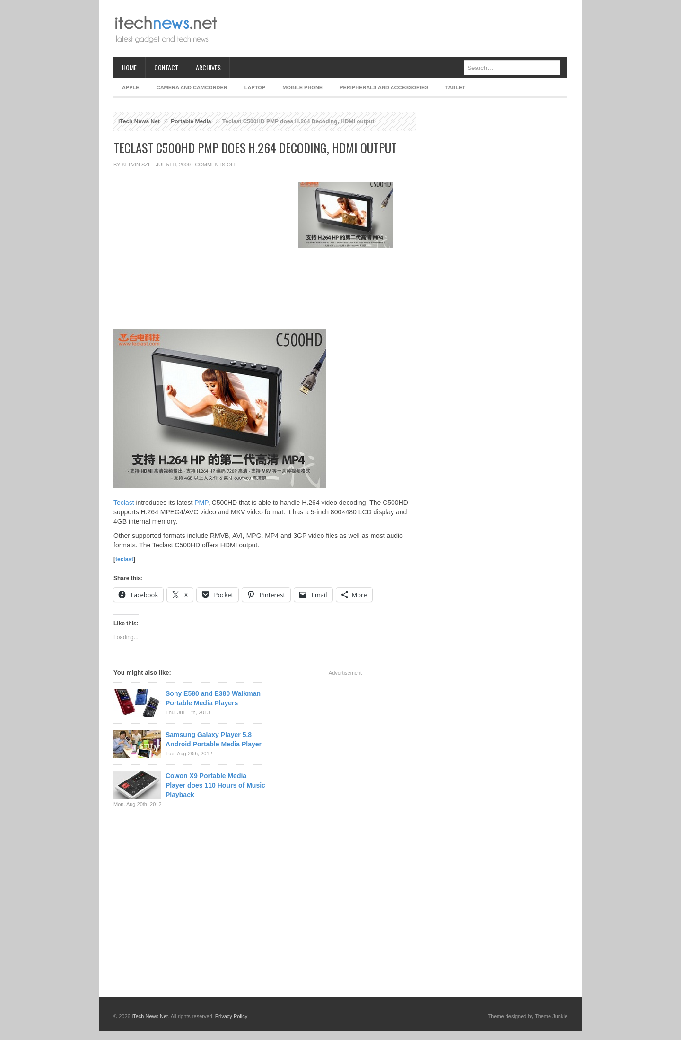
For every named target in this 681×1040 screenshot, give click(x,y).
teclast (124, 559)
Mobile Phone (302, 87)
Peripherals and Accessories (384, 87)
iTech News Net (139, 121)
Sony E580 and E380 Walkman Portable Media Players (213, 698)
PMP (201, 502)
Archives (208, 67)
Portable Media (191, 121)
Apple (131, 87)
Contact (166, 67)
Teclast (124, 502)
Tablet (455, 87)
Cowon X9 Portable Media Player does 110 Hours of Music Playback (215, 785)
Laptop (254, 87)
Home (129, 67)
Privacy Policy (231, 1016)
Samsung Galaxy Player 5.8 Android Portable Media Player (214, 739)
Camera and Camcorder (192, 87)
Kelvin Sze (137, 164)
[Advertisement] (395, 28)
